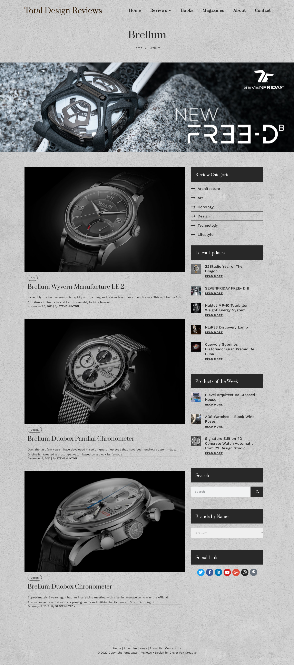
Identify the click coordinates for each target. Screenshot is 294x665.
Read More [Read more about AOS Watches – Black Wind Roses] (214, 426)
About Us (156, 648)
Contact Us (173, 648)
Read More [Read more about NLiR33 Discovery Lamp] (214, 332)
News (143, 648)
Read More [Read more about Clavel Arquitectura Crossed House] (214, 404)
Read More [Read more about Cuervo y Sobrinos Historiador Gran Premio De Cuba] (214, 359)
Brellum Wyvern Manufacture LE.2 (76, 287)
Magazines (213, 11)
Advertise (130, 648)
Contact (263, 11)
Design (35, 429)
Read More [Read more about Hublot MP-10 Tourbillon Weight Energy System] (214, 315)
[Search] (257, 492)
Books (187, 11)
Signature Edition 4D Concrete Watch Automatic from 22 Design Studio (229, 443)
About (239, 11)
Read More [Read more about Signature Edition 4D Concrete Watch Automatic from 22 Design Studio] (214, 453)
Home (135, 11)
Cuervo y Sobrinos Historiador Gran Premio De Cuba (229, 349)
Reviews (161, 11)
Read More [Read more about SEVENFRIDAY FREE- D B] (214, 293)
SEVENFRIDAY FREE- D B (227, 288)
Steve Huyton (69, 306)
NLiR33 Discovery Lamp (226, 327)
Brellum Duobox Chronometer (70, 586)
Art (33, 277)
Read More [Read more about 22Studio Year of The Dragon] (214, 276)
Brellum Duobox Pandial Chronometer (81, 439)
